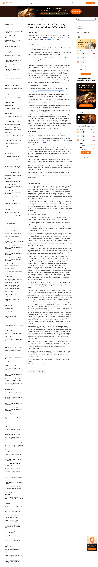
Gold (78, 37)
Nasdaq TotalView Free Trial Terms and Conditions (13, 480)
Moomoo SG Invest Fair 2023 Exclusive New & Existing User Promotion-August (13, 349)
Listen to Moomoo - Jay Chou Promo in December (13, 277)
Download (80, 3)
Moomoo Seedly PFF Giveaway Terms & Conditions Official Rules (13, 472)
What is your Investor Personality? (12, 138)
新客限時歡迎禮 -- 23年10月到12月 (12, 61)
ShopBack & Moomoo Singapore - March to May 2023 (13, 80)
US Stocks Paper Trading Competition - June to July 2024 (13, 508)
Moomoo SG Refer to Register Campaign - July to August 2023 (13, 335)
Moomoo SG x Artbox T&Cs (10, 440)
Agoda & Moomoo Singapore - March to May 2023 (13, 106)
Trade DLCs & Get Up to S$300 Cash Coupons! (13, 366)
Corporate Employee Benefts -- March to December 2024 (14, 454)
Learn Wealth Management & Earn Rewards (12, 46)
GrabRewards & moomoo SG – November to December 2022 (14, 214)
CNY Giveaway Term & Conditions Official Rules (14, 430)
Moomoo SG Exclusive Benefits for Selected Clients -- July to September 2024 (13, 518)
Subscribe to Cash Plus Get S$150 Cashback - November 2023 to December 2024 (14, 75)
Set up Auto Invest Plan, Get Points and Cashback (13, 134)
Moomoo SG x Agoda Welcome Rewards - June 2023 (13, 70)
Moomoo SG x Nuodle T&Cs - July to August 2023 (13, 85)
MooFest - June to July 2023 (11, 332)
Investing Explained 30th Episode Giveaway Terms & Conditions (12, 562)
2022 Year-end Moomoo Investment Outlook (12, 219)
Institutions (43, 3)
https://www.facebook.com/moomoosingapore (51, 90)
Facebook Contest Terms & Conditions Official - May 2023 (13, 311)
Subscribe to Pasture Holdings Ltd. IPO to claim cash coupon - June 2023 (14, 320)
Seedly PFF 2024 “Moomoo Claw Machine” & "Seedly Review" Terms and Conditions (13, 467)
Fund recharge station (9, 141)
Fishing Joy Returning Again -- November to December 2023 (14, 395)
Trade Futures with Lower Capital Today (13, 50)
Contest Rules (81, 26)
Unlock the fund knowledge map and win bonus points (14, 183)
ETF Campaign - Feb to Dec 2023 (12, 148)
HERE (43, 142)
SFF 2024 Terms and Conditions (12, 58)
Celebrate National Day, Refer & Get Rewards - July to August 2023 (13, 362)
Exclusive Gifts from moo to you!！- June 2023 (14, 97)
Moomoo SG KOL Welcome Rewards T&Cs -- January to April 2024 (13, 543)
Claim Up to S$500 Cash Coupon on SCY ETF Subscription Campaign (14, 268)
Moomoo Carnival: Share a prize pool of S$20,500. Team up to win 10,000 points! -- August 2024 (14, 535)
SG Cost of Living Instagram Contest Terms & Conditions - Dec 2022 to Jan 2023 (13, 290)
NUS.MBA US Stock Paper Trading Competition (12, 188)
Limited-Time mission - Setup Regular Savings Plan (13, 179)
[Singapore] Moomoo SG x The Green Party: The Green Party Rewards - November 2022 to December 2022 (13, 247)
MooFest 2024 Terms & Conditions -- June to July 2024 (13, 498)
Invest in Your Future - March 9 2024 (13, 457)
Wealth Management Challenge (12, 42)
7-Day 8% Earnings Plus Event (11, 167)
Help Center (5, 19)
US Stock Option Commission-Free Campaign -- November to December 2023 (13, 238)
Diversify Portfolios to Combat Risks (12, 196)
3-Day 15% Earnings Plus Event (11, 151)
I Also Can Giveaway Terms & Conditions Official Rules (13, 38)
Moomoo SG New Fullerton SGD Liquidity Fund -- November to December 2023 (14, 391)
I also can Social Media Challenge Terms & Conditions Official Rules (13, 552)
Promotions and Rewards (13, 19)
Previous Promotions (23, 19)
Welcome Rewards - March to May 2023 (13, 324)
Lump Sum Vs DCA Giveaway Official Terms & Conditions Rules (13, 54)
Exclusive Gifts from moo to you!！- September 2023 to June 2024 (12, 120)
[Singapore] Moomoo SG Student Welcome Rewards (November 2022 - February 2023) (13, 126)
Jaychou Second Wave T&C (11, 154)
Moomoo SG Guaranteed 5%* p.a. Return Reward (13, 192)
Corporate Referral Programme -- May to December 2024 (14, 503)
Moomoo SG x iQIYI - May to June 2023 (13, 93)
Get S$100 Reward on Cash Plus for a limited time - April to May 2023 (13, 400)
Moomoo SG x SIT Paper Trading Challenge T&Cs (12, 494)
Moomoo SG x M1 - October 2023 (12, 387)
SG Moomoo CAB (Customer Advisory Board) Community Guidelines (13, 252)
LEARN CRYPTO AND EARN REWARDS (13, 539)
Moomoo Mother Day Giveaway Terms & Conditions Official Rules (13, 33)
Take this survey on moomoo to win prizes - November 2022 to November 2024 (14, 163)
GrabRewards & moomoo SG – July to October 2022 (13, 295)
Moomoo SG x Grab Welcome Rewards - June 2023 (13, 111)
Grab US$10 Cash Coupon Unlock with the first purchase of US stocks (13, 200)
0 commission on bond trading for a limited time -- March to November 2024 (13, 449)
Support (58, 3)
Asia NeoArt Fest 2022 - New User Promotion (12, 223)
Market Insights (82, 32)
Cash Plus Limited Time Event (11, 130)
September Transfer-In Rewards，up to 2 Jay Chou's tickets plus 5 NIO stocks (14, 158)
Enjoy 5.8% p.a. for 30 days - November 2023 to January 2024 (13, 426)
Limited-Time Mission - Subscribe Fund (13, 170)
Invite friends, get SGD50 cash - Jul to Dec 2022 (13, 285)
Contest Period (81, 28)
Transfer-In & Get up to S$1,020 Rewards (14, 476)
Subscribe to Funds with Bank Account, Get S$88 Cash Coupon (13, 24)
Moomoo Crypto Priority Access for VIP (13, 530)
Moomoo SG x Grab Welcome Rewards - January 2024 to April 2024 (13, 512)
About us (64, 3)
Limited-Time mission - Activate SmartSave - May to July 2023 (11, 174)
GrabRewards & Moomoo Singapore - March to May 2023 (13, 102)
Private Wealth (51, 3)
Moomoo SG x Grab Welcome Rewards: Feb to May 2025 (13, 65)
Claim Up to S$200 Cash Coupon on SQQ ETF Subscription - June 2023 (14, 328)
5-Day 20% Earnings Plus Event (11, 145)
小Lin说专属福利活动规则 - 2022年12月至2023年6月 (14, 272)
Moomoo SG (47, 39)
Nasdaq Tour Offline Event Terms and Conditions (13, 484)
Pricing (30, 3)
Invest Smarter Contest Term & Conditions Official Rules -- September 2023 (13, 372)
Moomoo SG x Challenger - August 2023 (13, 358)
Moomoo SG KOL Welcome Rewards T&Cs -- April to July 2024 (13, 461)
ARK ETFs (79, 112)
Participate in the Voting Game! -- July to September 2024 (14, 405)
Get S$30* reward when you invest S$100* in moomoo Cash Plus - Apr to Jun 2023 (13, 306)
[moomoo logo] (7, 3)
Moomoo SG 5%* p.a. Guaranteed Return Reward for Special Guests (13, 233)
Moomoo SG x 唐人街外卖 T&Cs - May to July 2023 (13, 89)
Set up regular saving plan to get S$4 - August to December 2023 (13, 345)
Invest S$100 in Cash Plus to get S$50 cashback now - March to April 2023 (13, 300)
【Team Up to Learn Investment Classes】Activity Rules (12, 257)
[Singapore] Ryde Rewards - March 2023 (13, 243)
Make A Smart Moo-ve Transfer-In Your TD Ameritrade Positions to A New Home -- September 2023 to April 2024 (13, 378)
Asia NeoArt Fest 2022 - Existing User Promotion (13, 228)
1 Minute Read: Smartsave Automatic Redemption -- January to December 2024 (13, 436)
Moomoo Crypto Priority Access (11, 527)
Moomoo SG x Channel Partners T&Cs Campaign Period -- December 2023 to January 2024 (13, 416)
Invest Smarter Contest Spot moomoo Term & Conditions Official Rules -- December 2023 (13, 410)
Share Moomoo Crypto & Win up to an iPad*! (13, 557)
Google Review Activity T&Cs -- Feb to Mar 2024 (13, 444)
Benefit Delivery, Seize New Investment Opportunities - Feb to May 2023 (13, 315)
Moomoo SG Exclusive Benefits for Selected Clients (12, 340)
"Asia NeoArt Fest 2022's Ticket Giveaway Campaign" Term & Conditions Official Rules (14, 206)
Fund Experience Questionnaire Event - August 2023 (13, 354)
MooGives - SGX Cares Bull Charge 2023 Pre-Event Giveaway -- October (14, 383)
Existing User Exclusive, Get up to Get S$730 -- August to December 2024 (13, 548)
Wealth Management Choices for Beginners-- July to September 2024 (13, 523)
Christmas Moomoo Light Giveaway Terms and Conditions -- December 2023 (13, 421)
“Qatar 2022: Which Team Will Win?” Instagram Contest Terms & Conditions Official (13, 263)
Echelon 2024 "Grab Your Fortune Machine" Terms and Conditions (12, 489)
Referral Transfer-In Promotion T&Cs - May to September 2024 (13, 29)
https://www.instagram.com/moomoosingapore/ (46, 92)
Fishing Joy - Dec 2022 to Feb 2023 (12, 281)
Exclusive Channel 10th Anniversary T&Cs (14, 210)
